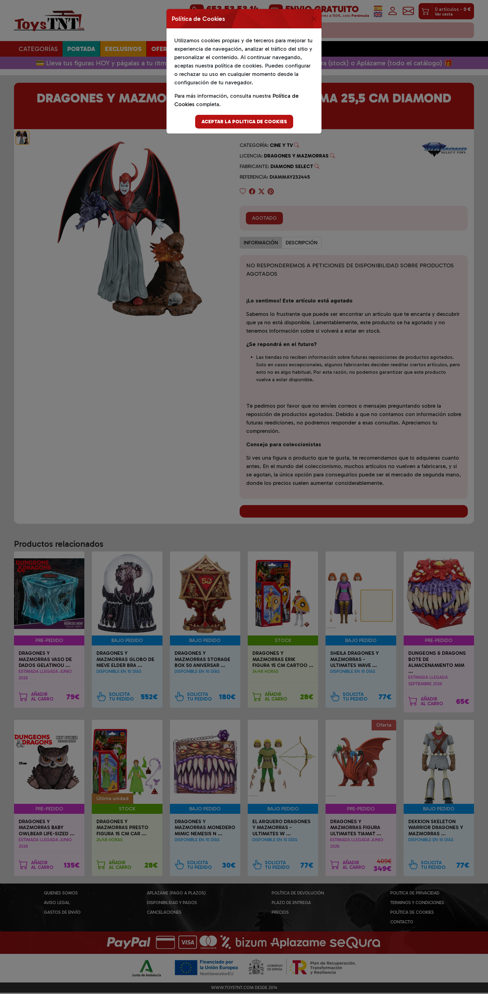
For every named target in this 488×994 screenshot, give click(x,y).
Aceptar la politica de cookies (244, 121)
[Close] (314, 19)
